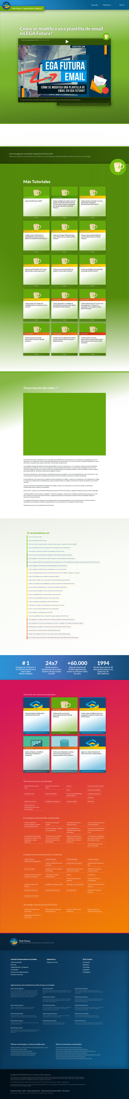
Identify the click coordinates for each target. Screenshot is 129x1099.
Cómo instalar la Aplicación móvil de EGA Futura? (34, 714)
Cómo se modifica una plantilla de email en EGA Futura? (92, 270)
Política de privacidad (15, 1090)
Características (16, 962)
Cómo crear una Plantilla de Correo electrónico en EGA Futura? (91, 236)
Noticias (86, 965)
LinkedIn (86, 970)
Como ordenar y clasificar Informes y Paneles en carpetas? (34, 753)
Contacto (86, 962)
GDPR (24, 1090)
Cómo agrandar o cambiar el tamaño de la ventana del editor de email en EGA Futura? (64, 305)
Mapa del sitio (65, 1090)
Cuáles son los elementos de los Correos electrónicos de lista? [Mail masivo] (64, 339)
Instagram (86, 972)
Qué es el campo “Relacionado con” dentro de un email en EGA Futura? (64, 236)
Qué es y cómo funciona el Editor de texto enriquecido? (91, 752)
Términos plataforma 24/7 (33, 1090)
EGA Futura (24, 941)
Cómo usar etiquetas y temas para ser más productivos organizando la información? (63, 753)
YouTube (86, 967)
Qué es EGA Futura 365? (33, 201)
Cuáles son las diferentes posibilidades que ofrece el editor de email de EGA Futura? (36, 236)
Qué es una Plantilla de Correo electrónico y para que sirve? (36, 270)
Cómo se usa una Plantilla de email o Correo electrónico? (63, 270)
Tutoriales (14, 970)
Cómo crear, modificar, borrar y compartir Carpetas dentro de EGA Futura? (92, 715)
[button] (121, 4)
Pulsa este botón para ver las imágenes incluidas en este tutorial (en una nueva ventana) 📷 (84, 104)
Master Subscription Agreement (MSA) (51, 1090)
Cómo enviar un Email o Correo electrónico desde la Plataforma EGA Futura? (92, 202)
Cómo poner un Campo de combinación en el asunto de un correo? (36, 305)
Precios (13, 965)
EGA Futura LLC (28, 1074)
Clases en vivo (52, 962)
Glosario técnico (17, 974)
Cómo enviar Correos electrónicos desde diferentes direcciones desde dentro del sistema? (92, 340)
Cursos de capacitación (19, 972)
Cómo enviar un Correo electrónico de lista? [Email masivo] (34, 339)
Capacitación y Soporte (19, 967)
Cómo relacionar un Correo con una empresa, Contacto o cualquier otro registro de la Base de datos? (92, 306)
